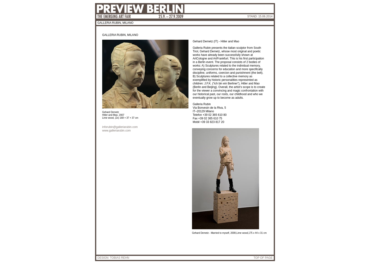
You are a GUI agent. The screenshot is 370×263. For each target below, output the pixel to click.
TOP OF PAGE (263, 257)
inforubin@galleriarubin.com (120, 127)
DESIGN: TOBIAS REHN (113, 257)
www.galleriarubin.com (116, 130)
